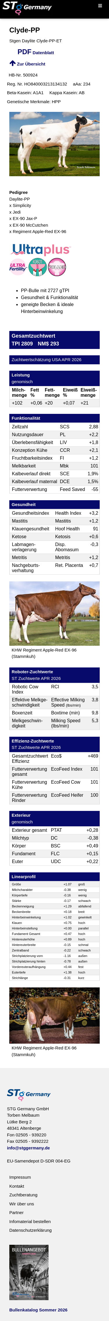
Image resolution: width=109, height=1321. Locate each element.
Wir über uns (21, 1203)
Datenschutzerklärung (30, 1230)
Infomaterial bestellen (30, 1221)
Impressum (20, 1177)
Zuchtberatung (23, 1194)
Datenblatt (35, 52)
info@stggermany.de (28, 1147)
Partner (16, 1212)
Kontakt (16, 1186)
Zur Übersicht (27, 63)
